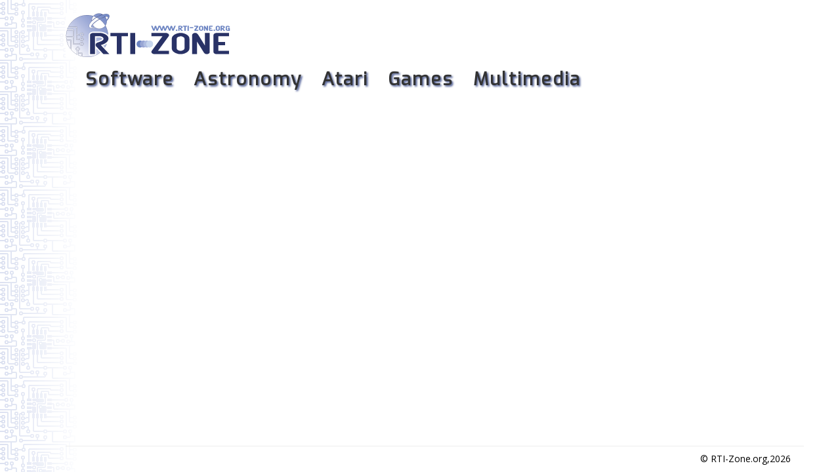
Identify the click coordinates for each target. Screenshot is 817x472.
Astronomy (248, 79)
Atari (345, 79)
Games (420, 79)
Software (129, 79)
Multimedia (527, 79)
